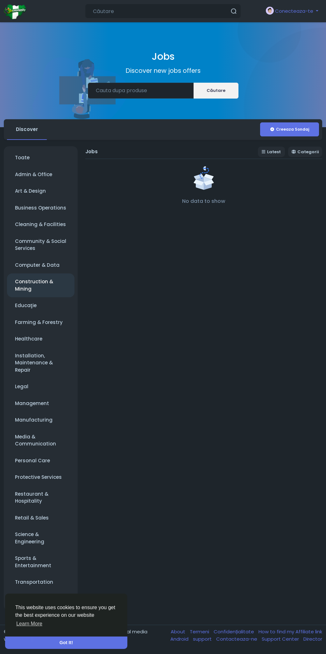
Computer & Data (37, 265)
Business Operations (40, 207)
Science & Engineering (29, 538)
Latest (271, 152)
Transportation (34, 582)
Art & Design (30, 191)
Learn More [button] (29, 623)
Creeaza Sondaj (289, 129)
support (203, 639)
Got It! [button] (66, 642)
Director (312, 639)
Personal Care (32, 460)
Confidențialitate (234, 632)
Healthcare (28, 339)
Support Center (281, 639)
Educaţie (26, 305)
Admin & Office (33, 174)
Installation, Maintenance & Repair (34, 362)
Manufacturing (34, 420)
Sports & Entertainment (33, 562)
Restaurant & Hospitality (31, 498)
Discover (27, 129)
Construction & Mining (34, 286)
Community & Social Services (40, 245)
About (179, 632)
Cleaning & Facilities (40, 224)
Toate (22, 158)
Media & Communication (35, 440)
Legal (21, 386)
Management (32, 403)
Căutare (216, 90)
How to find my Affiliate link (290, 632)
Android (180, 639)
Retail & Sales (32, 517)
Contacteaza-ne (237, 639)
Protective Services (38, 477)
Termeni (200, 632)
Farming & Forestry (39, 322)
